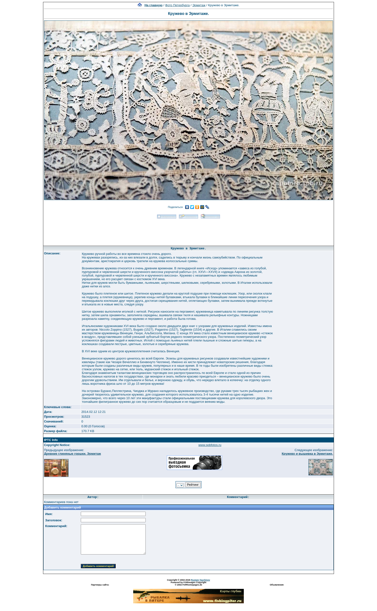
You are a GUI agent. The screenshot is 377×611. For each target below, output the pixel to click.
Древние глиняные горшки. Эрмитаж (72, 453)
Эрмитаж (199, 5)
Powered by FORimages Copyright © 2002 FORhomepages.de (188, 583)
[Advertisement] (188, 230)
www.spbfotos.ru (209, 445)
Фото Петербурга (177, 5)
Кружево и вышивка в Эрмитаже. (307, 453)
